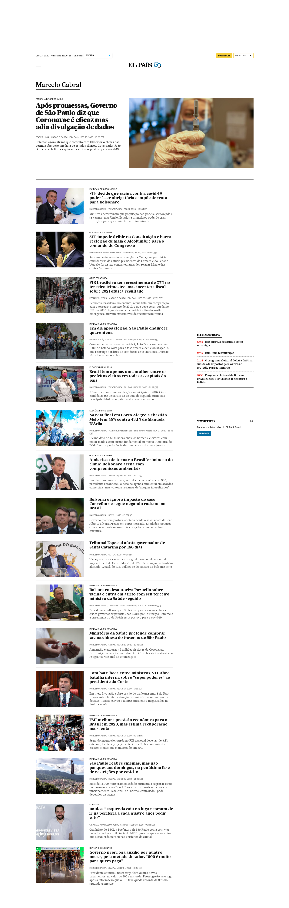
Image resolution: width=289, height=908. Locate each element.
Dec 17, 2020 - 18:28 (135, 209)
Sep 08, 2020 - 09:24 (143, 825)
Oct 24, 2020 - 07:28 (120, 555)
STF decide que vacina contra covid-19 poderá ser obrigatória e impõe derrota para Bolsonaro (128, 198)
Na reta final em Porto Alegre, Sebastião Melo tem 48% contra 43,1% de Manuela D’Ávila (128, 420)
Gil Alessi (94, 825)
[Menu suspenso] (39, 65)
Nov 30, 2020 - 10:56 (146, 339)
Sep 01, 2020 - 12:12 (130, 868)
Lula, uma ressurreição (219, 353)
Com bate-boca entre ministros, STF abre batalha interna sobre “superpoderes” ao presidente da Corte (129, 678)
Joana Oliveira (117, 605)
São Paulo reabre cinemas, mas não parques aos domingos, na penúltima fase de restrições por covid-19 (129, 768)
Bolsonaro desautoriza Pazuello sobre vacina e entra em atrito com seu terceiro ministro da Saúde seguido (129, 594)
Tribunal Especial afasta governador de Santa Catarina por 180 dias (127, 545)
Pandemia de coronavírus (50, 99)
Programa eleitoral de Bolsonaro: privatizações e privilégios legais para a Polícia (222, 379)
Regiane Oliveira (98, 298)
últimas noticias (208, 334)
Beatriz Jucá (42, 137)
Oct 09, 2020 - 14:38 (131, 779)
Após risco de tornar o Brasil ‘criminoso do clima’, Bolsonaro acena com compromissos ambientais (131, 464)
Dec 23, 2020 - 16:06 (92, 137)
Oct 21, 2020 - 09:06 (149, 605)
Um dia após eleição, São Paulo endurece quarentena (128, 331)
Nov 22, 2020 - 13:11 (130, 475)
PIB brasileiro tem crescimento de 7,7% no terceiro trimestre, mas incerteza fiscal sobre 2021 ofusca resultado (129, 287)
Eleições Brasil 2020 (100, 367)
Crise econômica (98, 278)
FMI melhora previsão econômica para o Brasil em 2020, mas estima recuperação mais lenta (128, 724)
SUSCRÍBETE (224, 55)
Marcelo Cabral (59, 85)
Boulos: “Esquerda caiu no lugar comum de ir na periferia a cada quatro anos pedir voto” (131, 813)
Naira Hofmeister (118, 431)
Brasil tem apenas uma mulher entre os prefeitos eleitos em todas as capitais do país (128, 376)
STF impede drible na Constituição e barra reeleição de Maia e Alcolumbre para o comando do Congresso (130, 241)
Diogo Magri (95, 252)
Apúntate (204, 433)
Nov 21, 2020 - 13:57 (120, 515)
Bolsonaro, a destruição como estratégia (220, 343)
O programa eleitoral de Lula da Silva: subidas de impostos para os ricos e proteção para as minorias (225, 364)
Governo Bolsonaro (100, 233)
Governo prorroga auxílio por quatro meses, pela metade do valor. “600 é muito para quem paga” (130, 857)
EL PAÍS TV (94, 805)
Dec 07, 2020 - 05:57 (145, 252)
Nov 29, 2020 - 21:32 (146, 387)
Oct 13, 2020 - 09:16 (131, 736)
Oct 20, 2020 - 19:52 (131, 645)
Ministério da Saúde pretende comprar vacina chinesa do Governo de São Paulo (127, 636)
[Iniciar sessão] (243, 55)
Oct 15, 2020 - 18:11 (130, 689)
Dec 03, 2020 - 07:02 (150, 298)
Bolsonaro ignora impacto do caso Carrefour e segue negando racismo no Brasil (127, 504)
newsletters (206, 421)
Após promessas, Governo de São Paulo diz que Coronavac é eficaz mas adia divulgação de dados (76, 116)
